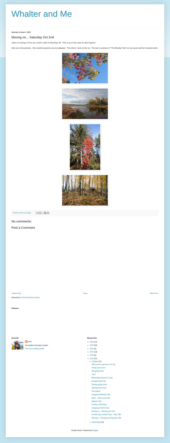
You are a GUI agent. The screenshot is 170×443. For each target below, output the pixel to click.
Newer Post (16, 293)
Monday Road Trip (98, 381)
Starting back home (98, 388)
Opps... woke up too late (100, 398)
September (96, 422)
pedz (30, 342)
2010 (92, 359)
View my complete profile (34, 349)
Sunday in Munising (98, 405)
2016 (92, 355)
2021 (92, 352)
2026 (92, 342)
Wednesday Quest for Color (102, 378)
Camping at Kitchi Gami (100, 408)
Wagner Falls (96, 401)
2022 (92, 349)
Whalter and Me (41, 14)
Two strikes (95, 391)
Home (85, 293)
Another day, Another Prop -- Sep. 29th (106, 415)
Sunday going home (99, 384)
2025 (92, 345)
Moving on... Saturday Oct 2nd (103, 411)
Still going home (97, 371)
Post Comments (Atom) (31, 298)
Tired (93, 374)
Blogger (95, 430)
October (95, 361)
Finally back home (98, 368)
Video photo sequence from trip (103, 364)
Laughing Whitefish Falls (100, 395)
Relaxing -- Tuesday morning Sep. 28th (106, 418)
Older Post (154, 293)
